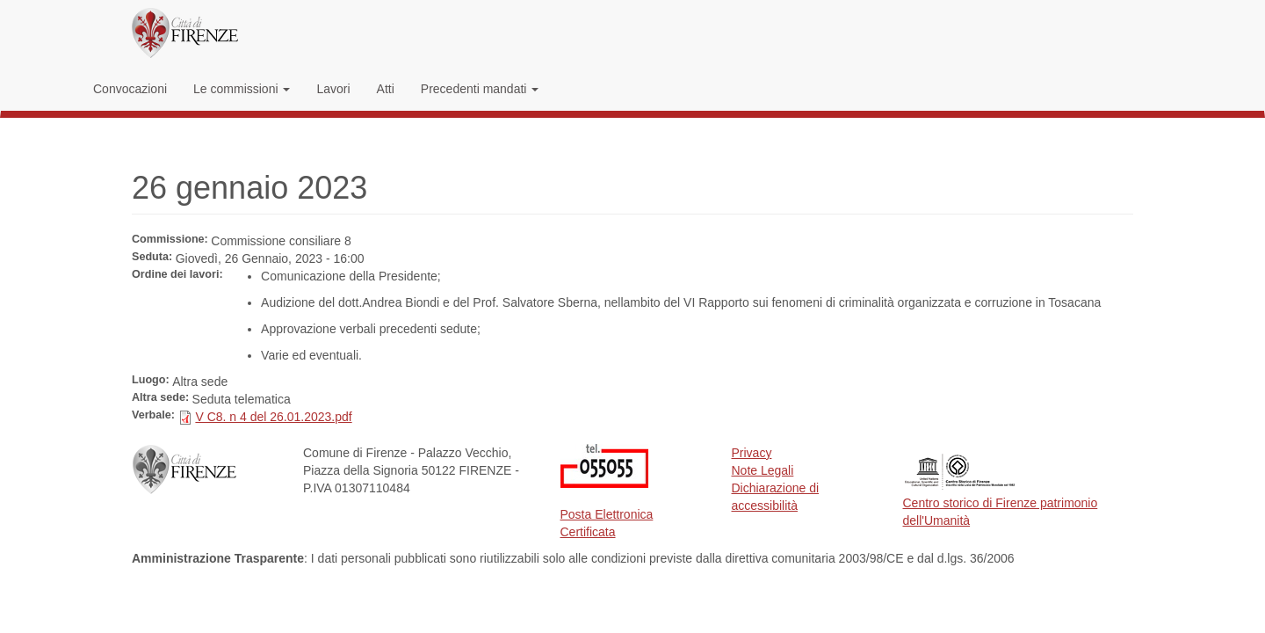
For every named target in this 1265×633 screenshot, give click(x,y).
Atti (385, 89)
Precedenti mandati (480, 89)
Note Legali (763, 470)
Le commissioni (241, 89)
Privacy (752, 453)
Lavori (333, 89)
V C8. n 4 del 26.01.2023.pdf (273, 417)
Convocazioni (130, 89)
